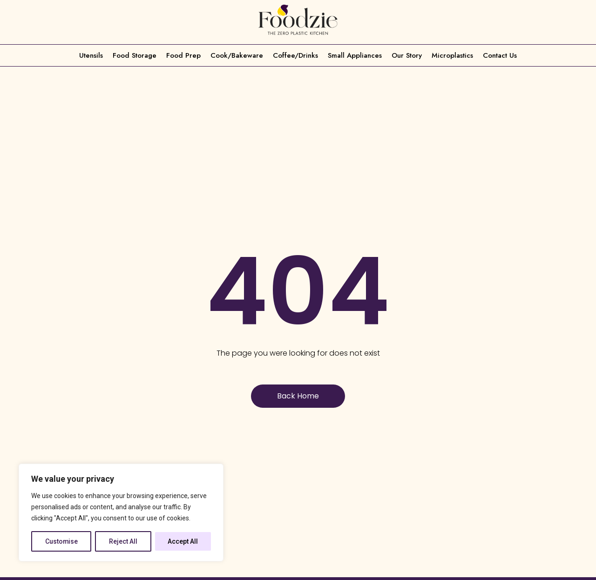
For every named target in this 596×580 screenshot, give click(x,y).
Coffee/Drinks (295, 55)
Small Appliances (355, 55)
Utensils (91, 55)
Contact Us (500, 55)
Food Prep (183, 55)
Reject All (123, 541)
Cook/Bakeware (236, 55)
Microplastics (452, 55)
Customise (61, 541)
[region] (121, 512)
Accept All (183, 541)
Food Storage (134, 55)
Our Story (407, 55)
